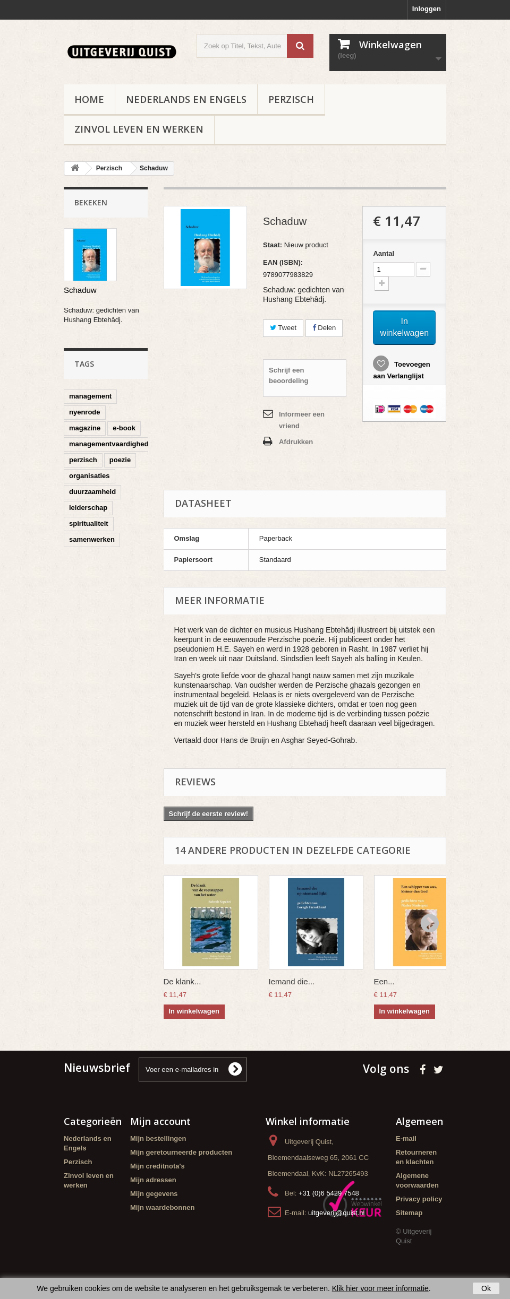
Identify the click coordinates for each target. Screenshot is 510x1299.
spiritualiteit (88, 523)
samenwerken (92, 539)
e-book (124, 428)
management (90, 396)
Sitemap (409, 1213)
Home (89, 99)
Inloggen (426, 9)
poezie (120, 460)
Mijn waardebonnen (162, 1207)
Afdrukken (296, 442)
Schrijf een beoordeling (288, 375)
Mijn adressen (153, 1180)
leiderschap (88, 508)
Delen (324, 328)
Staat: (272, 245)
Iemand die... (292, 981)
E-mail (406, 1138)
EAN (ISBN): (283, 262)
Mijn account (160, 1121)
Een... (384, 981)
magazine (84, 428)
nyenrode (84, 412)
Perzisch (291, 99)
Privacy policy (419, 1199)
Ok (486, 1288)
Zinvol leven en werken (138, 129)
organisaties (89, 476)
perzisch (83, 460)
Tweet (283, 328)
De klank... (182, 981)
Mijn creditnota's (157, 1166)
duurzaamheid (92, 492)
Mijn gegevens (154, 1194)
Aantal (383, 253)
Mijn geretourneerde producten (181, 1152)
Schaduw (80, 290)
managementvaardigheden (113, 444)
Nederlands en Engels (186, 99)
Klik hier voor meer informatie (380, 1288)
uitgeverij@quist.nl (336, 1213)
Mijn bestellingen (158, 1138)
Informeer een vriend (302, 420)
